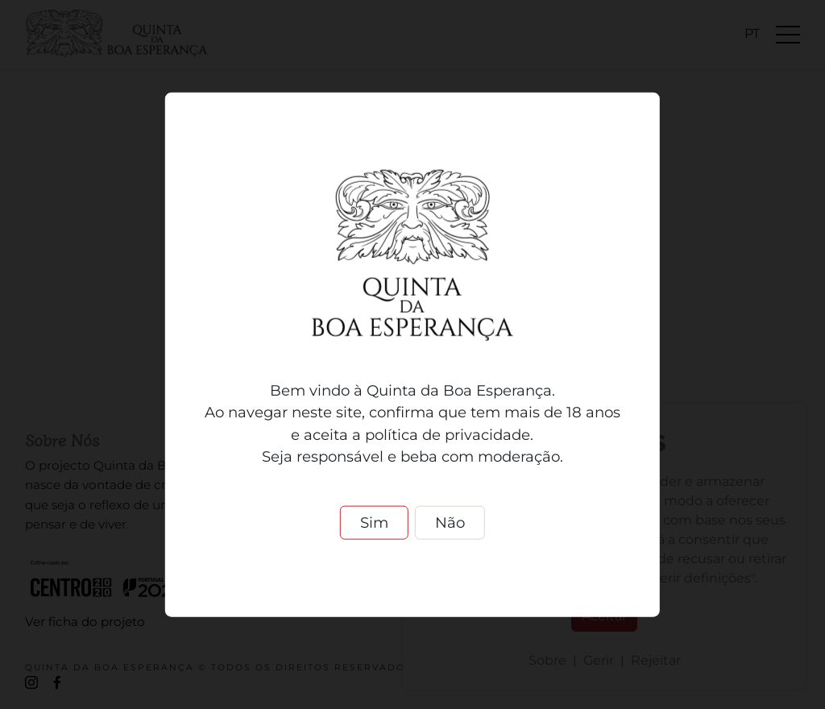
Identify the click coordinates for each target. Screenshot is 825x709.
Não (450, 522)
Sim (374, 522)
